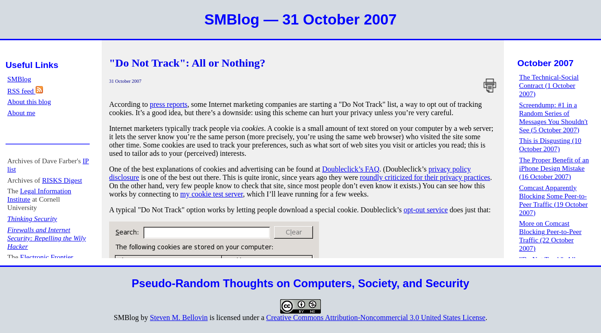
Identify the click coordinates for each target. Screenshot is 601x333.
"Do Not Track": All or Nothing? (187, 63)
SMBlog (19, 79)
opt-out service (426, 210)
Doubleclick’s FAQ (351, 169)
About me (21, 113)
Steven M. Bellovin (179, 317)
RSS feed (25, 91)
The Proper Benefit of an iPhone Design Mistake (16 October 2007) (554, 168)
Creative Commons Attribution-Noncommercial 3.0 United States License (375, 317)
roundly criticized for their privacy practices (425, 177)
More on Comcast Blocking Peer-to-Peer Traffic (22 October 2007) (550, 235)
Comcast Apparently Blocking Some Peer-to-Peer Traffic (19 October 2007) (553, 200)
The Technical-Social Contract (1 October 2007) (549, 85)
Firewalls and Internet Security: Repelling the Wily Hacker (46, 238)
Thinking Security (32, 218)
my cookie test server (211, 194)
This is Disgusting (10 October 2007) (550, 144)
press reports (168, 104)
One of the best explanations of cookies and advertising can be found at (215, 169)
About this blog (29, 101)
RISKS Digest (62, 180)
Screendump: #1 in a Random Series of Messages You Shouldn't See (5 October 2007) (553, 117)
